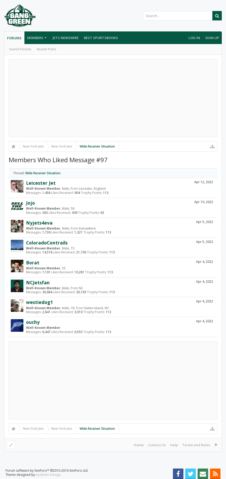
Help (174, 445)
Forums (14, 38)
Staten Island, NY (96, 308)
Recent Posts (46, 49)
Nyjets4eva (39, 223)
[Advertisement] (113, 98)
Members (35, 37)
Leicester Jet (41, 183)
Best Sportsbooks (101, 37)
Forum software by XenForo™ (47, 470)
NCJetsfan (38, 282)
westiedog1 (39, 302)
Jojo (30, 203)
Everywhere (87, 228)
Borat (32, 262)
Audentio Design (48, 474)
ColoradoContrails (47, 243)
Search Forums (20, 49)
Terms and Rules (196, 445)
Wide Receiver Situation (42, 173)
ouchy (33, 322)
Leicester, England (92, 188)
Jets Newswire (66, 37)
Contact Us (157, 445)
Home (139, 445)
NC (81, 288)
